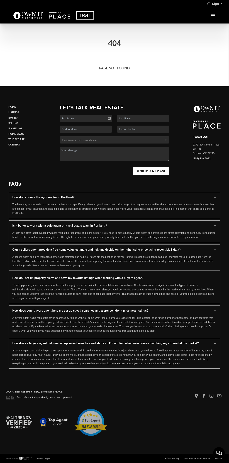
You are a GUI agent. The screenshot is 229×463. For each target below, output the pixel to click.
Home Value (16, 133)
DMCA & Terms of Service (197, 458)
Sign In (214, 4)
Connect (14, 144)
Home (12, 106)
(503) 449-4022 (202, 158)
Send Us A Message (151, 171)
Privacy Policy (172, 458)
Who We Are (16, 139)
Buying (13, 117)
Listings (13, 112)
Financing (15, 128)
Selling (13, 123)
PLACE (58, 393)
